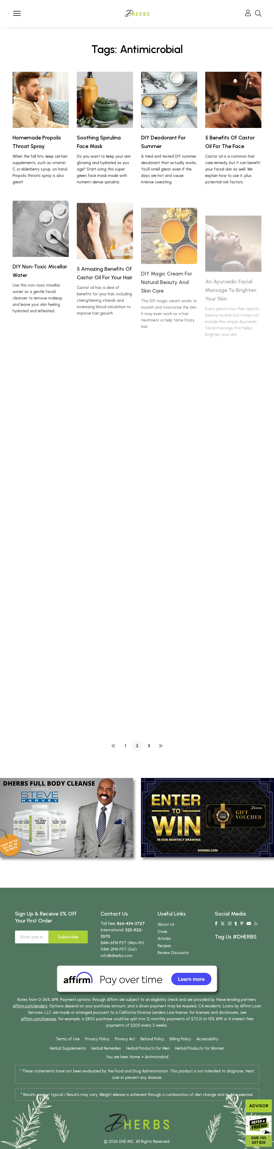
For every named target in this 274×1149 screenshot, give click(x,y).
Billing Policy (180, 1039)
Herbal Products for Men (148, 1048)
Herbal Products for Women (199, 1048)
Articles (164, 938)
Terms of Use (68, 1039)
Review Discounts (173, 952)
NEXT (160, 745)
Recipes (164, 945)
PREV (113, 745)
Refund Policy (152, 1039)
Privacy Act (125, 1039)
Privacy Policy (97, 1039)
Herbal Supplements (68, 1048)
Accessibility (207, 1039)
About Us (166, 924)
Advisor (258, 1105)
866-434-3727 (131, 923)
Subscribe (68, 936)
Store (162, 931)
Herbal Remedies (106, 1048)
